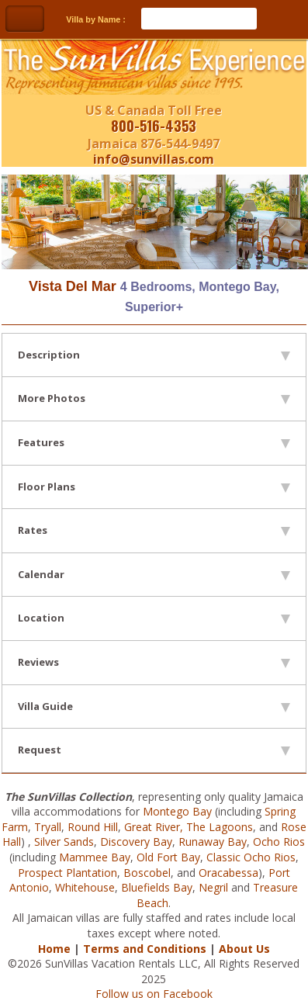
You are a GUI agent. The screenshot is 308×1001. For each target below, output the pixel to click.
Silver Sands (64, 841)
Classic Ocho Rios (251, 857)
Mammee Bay (94, 857)
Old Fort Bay (168, 857)
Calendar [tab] (154, 574)
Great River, (153, 826)
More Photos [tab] (154, 398)
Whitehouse (85, 887)
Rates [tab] (154, 530)
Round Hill (92, 826)
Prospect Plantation (67, 872)
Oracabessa (228, 872)
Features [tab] (154, 442)
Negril (213, 887)
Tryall (47, 826)
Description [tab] (154, 355)
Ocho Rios (279, 841)
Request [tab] (154, 750)
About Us (244, 948)
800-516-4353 (153, 126)
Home (54, 948)
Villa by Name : (96, 19)
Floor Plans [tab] (154, 487)
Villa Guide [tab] (154, 706)
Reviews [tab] (154, 662)
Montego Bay (177, 811)
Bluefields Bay (156, 887)
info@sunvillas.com (153, 159)
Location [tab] (154, 618)
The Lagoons (219, 826)
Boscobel (147, 872)
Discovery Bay (136, 841)
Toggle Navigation (24, 19)
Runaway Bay (212, 841)
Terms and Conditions (144, 948)
